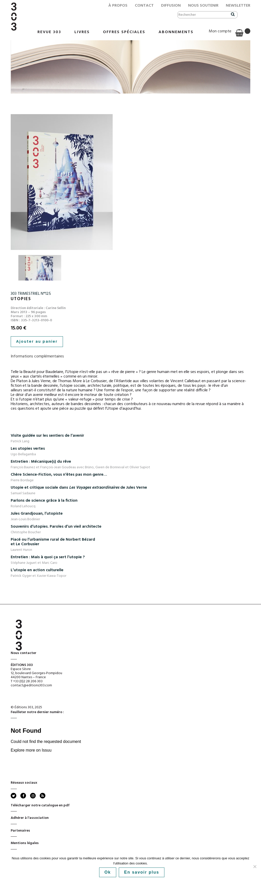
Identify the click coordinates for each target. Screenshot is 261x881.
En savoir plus (141, 872)
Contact (144, 5)
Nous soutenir (203, 5)
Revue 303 (49, 32)
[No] (254, 866)
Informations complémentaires (37, 356)
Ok (108, 872)
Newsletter (238, 5)
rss (42, 795)
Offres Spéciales (124, 32)
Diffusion (171, 5)
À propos (117, 5)
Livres (82, 32)
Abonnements (176, 32)
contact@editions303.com (31, 685)
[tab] (130, 356)
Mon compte (220, 31)
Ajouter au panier (37, 341)
